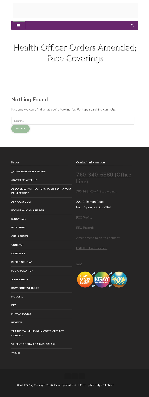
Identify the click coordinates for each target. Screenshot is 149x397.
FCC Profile (84, 218)
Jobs (79, 264)
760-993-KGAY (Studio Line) (96, 191)
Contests (18, 253)
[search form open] (132, 25)
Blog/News (18, 219)
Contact (17, 245)
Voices (15, 352)
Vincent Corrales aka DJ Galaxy (33, 344)
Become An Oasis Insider (27, 210)
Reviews (16, 322)
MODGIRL (17, 296)
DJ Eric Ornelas (21, 262)
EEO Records (85, 228)
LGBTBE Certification (91, 248)
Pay (13, 305)
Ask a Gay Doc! (21, 201)
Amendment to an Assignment (98, 238)
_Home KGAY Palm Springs (28, 171)
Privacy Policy (21, 314)
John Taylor (19, 279)
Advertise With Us (24, 180)
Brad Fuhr (18, 227)
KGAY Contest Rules (25, 288)
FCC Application (22, 270)
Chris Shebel (20, 236)
